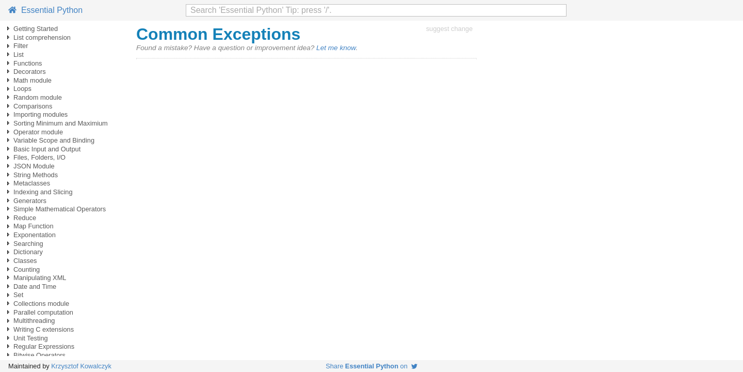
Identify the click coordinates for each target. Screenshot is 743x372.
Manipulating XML (39, 278)
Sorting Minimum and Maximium (60, 123)
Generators (29, 201)
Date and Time (34, 286)
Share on (371, 366)
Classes (25, 261)
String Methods (35, 175)
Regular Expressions (43, 346)
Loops (22, 88)
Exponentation (34, 235)
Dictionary (28, 252)
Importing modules (40, 114)
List (18, 54)
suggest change (449, 29)
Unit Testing (30, 338)
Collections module (41, 303)
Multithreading (34, 320)
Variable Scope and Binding (53, 140)
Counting (26, 269)
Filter (20, 46)
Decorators (29, 71)
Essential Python (45, 10)
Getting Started (35, 29)
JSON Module (34, 166)
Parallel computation (43, 312)
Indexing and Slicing (43, 192)
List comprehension (42, 37)
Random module (37, 97)
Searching (28, 243)
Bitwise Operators (39, 355)
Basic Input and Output (46, 149)
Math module (32, 80)
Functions (27, 63)
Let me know (336, 48)
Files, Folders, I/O (39, 157)
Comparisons (32, 106)
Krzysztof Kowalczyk (81, 366)
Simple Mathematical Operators (59, 209)
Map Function (33, 226)
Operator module (38, 132)
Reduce (24, 218)
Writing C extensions (43, 329)
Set (18, 295)
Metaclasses (31, 183)
